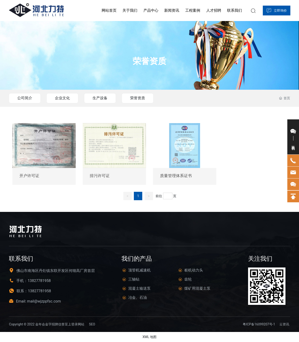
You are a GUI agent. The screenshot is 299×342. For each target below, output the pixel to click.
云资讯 (284, 324)
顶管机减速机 (139, 270)
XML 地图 (149, 337)
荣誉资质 (149, 61)
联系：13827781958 (34, 291)
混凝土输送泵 (139, 288)
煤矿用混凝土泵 (197, 288)
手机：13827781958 (33, 280)
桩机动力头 (193, 270)
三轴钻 (133, 279)
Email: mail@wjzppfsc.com (38, 301)
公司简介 (24, 98)
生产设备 (100, 98)
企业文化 (62, 98)
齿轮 (188, 279)
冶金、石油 (137, 297)
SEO (92, 324)
